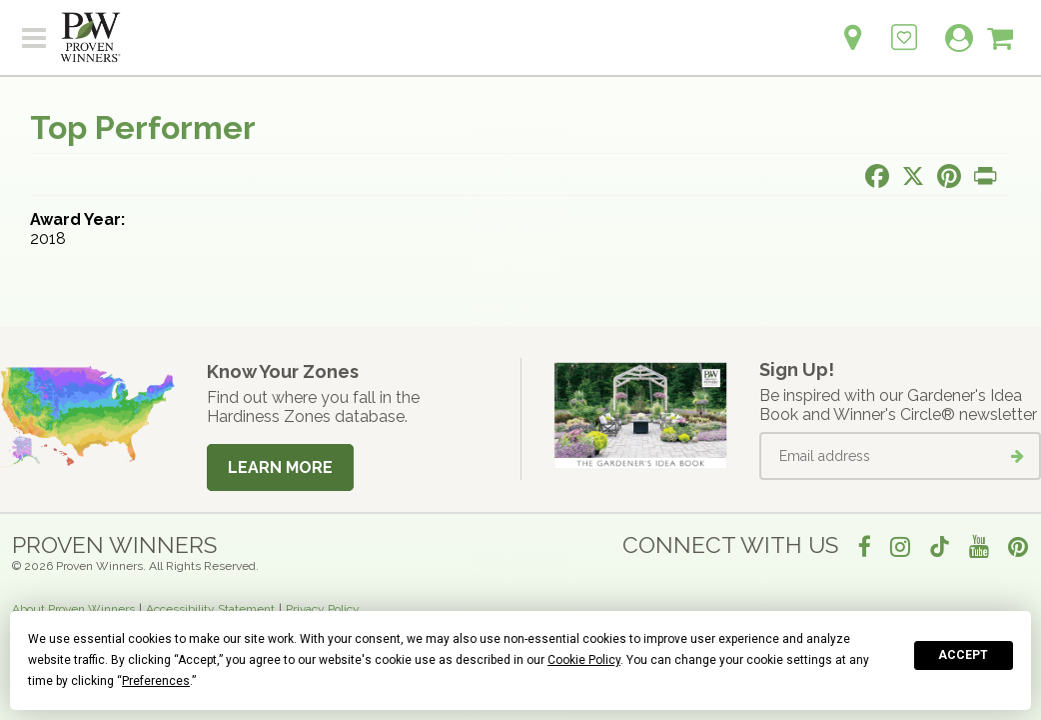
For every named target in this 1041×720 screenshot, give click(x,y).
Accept (963, 655)
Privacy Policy (323, 609)
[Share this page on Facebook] (877, 176)
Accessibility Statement (210, 609)
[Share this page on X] (913, 176)
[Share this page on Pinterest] (949, 176)
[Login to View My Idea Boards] (904, 26)
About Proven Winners (73, 609)
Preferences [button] (156, 681)
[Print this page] (985, 176)
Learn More (280, 467)
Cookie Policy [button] (583, 660)
